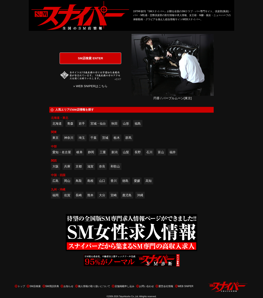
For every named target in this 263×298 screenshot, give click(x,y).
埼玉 (82, 137)
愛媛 (137, 180)
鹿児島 (127, 195)
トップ (21, 286)
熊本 (90, 195)
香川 (114, 180)
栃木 (117, 137)
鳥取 (79, 180)
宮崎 (114, 195)
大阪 (55, 166)
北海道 (57, 123)
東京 (55, 137)
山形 (126, 123)
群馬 (128, 137)
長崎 (79, 195)
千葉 (93, 137)
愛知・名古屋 (61, 152)
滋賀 (90, 166)
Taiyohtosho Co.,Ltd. (129, 296)
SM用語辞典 (52, 286)
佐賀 (67, 195)
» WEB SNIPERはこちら (90, 86)
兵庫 (67, 166)
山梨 (126, 152)
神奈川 (68, 137)
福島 (138, 123)
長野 (138, 152)
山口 (102, 180)
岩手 (82, 123)
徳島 (125, 180)
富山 (161, 152)
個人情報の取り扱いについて (94, 286)
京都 (79, 166)
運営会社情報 (165, 286)
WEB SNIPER (185, 286)
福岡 (55, 195)
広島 (55, 180)
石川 (149, 152)
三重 (103, 152)
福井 (173, 152)
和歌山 (115, 166)
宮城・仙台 (98, 123)
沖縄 (140, 195)
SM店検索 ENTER (90, 58)
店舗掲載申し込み (124, 286)
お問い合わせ (146, 286)
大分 (102, 195)
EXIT (118, 79)
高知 (148, 180)
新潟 (114, 152)
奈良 (102, 166)
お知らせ (68, 286)
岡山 (67, 180)
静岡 (91, 152)
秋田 (114, 123)
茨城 (105, 137)
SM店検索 (35, 286)
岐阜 (79, 152)
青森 (70, 123)
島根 (90, 180)
